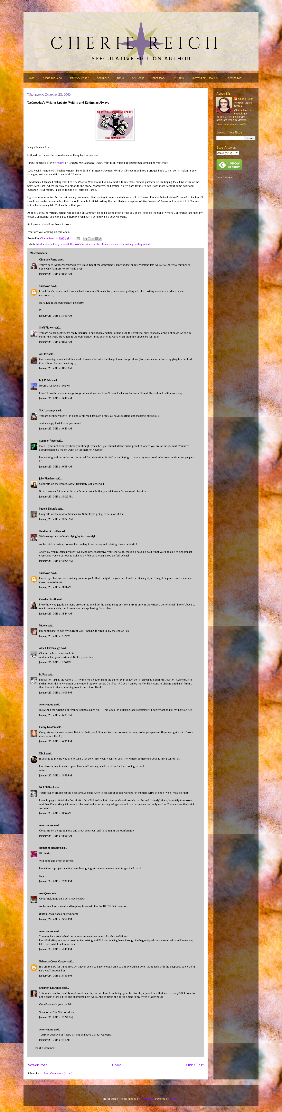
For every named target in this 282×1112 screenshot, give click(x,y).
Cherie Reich (245, 98)
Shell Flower (46, 327)
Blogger (174, 1098)
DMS (42, 753)
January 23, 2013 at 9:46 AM (55, 428)
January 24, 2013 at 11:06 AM (55, 835)
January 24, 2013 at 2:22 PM (55, 881)
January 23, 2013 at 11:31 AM (55, 587)
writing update (143, 244)
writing (129, 244)
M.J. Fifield (45, 380)
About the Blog (52, 78)
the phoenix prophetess (110, 244)
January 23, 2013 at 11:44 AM (55, 613)
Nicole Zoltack (48, 508)
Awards (179, 78)
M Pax (43, 674)
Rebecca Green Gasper (53, 961)
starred (64, 244)
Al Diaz (43, 354)
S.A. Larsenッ (47, 410)
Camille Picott (47, 599)
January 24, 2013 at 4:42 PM (55, 949)
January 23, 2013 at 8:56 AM (55, 341)
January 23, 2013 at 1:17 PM (54, 636)
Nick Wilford (46, 787)
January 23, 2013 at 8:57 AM (55, 368)
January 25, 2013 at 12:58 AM (56, 1017)
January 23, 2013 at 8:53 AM (55, 315)
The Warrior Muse (63, 1012)
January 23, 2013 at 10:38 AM (56, 519)
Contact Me (233, 78)
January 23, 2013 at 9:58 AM (55, 466)
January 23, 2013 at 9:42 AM (55, 398)
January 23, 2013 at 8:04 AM (55, 273)
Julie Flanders (47, 478)
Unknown (44, 286)
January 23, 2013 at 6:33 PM (55, 741)
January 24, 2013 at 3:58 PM (55, 919)
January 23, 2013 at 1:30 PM (55, 662)
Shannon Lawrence (50, 987)
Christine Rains (48, 259)
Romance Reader (49, 847)
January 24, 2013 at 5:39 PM (55, 975)
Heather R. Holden (50, 531)
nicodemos (147, 1098)
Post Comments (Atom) (58, 1073)
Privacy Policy (79, 78)
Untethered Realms (205, 78)
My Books (138, 78)
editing (55, 244)
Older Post (195, 1065)
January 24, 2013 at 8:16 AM (55, 813)
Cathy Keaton (47, 727)
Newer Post (37, 1065)
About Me (103, 78)
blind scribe (43, 244)
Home (31, 78)
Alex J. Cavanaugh (49, 648)
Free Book (158, 78)
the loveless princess (82, 244)
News (120, 78)
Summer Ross (47, 440)
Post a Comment (45, 1047)
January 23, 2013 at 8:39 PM (55, 775)
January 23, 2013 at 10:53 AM (56, 560)
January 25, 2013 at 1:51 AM (54, 1039)
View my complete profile (231, 124)
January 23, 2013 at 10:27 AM (56, 496)
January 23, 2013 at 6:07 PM (55, 715)
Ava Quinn (45, 893)
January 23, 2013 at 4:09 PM (55, 692)
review (60, 162)
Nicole (43, 625)
